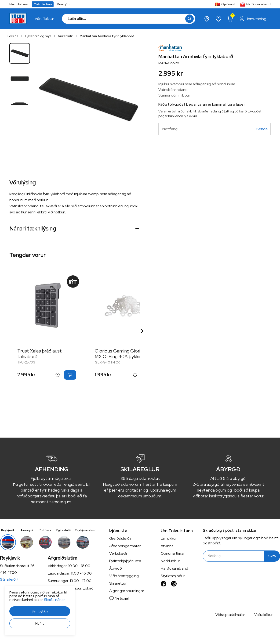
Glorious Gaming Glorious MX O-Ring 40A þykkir (121, 354)
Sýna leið (9, 579)
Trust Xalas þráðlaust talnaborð (39, 354)
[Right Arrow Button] (142, 331)
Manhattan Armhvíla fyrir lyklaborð (107, 36)
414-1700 (8, 573)
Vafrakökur (263, 614)
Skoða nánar (54, 599)
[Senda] (262, 129)
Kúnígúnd (64, 4)
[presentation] (44, 19)
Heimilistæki (18, 4)
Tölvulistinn (43, 4)
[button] (39, 611)
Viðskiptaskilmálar (230, 614)
